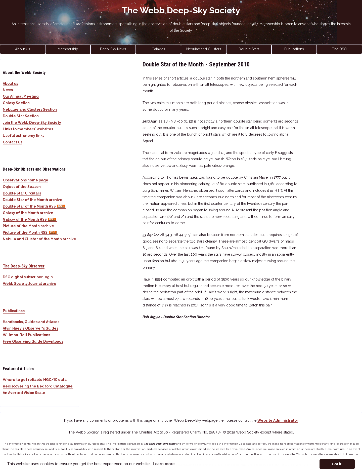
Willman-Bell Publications (26, 335)
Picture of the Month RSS (30, 232)
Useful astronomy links (23, 136)
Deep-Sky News (113, 49)
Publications (294, 49)
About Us (22, 49)
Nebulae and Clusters (203, 49)
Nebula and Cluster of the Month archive (39, 239)
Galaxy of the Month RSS (30, 219)
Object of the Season (22, 187)
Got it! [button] (337, 464)
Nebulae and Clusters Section (30, 109)
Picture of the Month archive (28, 226)
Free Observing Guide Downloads (33, 341)
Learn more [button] (163, 464)
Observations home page (25, 180)
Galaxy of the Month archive (28, 213)
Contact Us (12, 142)
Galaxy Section (16, 103)
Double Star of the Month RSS (34, 206)
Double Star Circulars (22, 193)
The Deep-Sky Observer (23, 265)
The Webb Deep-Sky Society (181, 10)
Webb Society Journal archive (29, 284)
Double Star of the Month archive (32, 200)
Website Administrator (277, 420)
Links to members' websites (28, 129)
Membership (68, 49)
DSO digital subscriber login (28, 277)
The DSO (339, 49)
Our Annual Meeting (21, 96)
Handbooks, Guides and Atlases (31, 322)
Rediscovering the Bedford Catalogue (38, 386)
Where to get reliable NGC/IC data (35, 380)
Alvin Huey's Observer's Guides (30, 328)
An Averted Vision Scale (24, 393)
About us (10, 84)
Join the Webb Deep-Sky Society (32, 123)
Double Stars (249, 49)
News (8, 90)
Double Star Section (21, 116)
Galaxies (158, 49)
